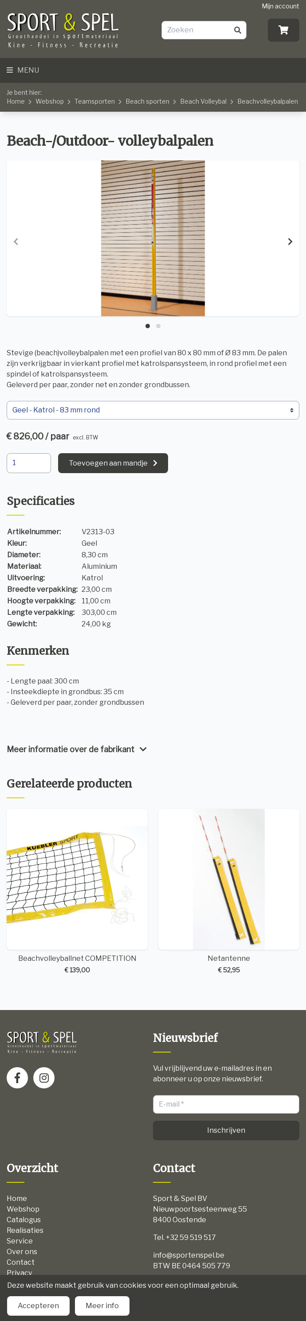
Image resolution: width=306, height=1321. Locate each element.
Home (16, 101)
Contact (21, 1262)
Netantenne (228, 892)
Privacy (19, 1273)
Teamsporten (95, 101)
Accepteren (38, 1306)
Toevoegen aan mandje (108, 463)
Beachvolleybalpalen (267, 101)
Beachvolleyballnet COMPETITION (77, 892)
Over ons (22, 1251)
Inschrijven (226, 1130)
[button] (147, 326)
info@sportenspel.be (188, 1255)
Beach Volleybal (203, 101)
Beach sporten (147, 101)
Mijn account (280, 6)
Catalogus (24, 1220)
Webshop (49, 101)
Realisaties (25, 1230)
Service (20, 1241)
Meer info (102, 1306)
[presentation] (16, 242)
